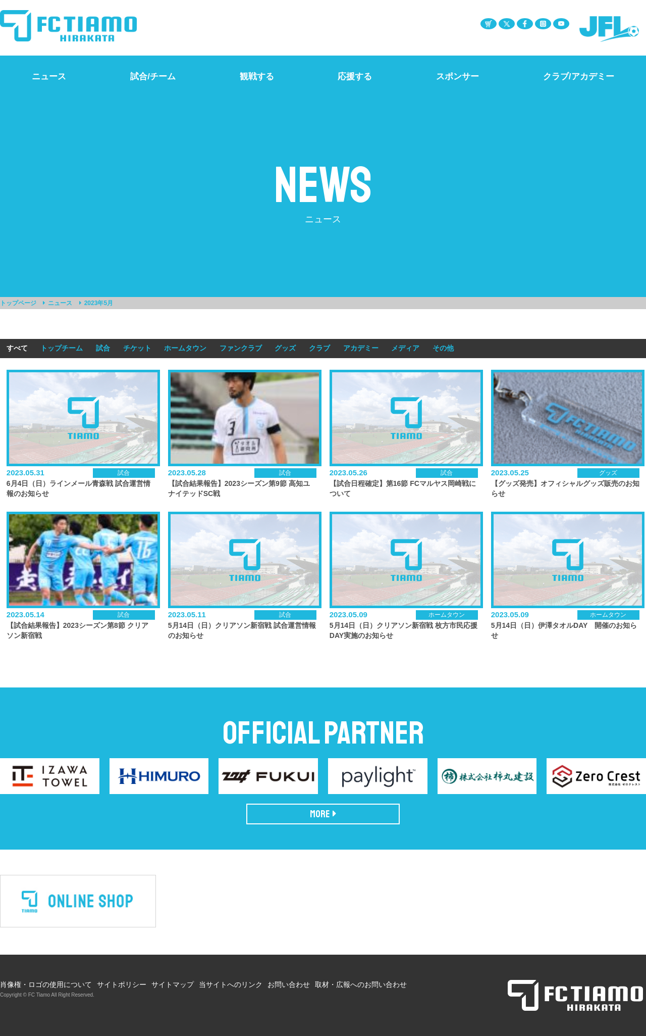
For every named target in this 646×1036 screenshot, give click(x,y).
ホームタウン (185, 348)
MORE (323, 814)
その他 (443, 348)
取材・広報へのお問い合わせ (361, 984)
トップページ (18, 303)
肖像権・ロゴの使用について (46, 984)
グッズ (285, 348)
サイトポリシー (121, 984)
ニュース (60, 303)
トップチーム (61, 348)
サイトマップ (172, 984)
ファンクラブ (241, 348)
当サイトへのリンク (230, 984)
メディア (405, 348)
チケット (137, 348)
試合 (103, 348)
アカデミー (361, 348)
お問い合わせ (288, 984)
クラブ (319, 348)
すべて (17, 348)
